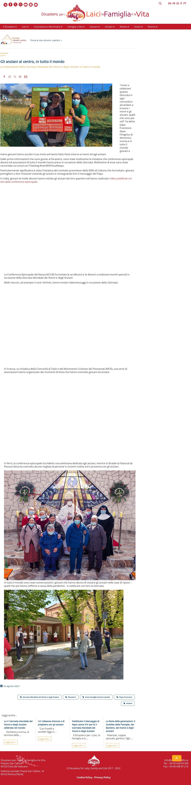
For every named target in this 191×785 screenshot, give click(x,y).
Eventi (137, 26)
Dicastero (70, 697)
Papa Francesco (124, 697)
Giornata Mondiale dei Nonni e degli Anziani (39, 697)
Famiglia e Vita (74, 26)
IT (181, 3)
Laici (24, 26)
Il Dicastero (9, 26)
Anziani (109, 26)
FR (173, 3)
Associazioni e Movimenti (47, 26)
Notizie (123, 26)
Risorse (151, 26)
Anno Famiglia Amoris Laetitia (96, 697)
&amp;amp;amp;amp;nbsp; (69, 328)
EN (169, 3)
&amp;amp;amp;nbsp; (69, 422)
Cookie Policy (84, 777)
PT (184, 3)
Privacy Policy (102, 777)
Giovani (94, 26)
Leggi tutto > (10, 742)
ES (177, 3)
